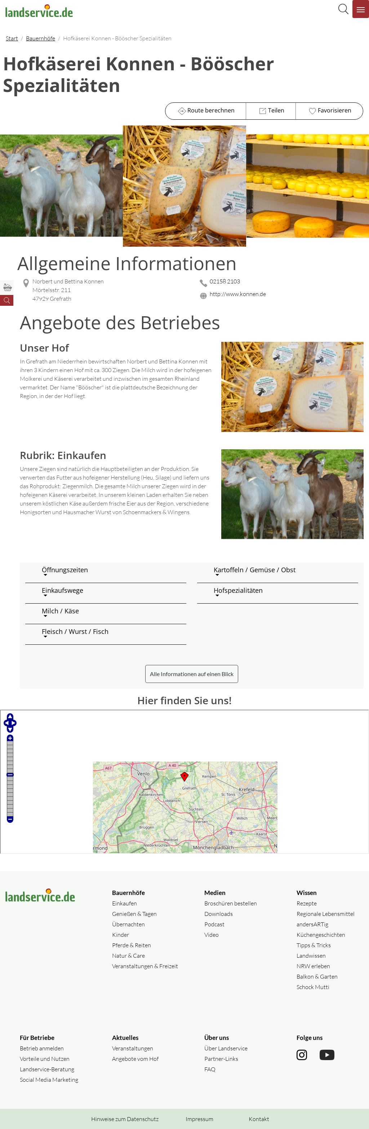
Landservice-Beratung (47, 1069)
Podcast (214, 924)
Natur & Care (128, 955)
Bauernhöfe (40, 38)
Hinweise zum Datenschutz (125, 1119)
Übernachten (128, 924)
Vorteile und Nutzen (45, 1058)
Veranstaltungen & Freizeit (145, 966)
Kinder (120, 934)
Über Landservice (226, 1048)
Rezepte (307, 903)
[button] (111, 572)
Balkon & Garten (317, 976)
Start (12, 38)
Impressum (199, 1119)
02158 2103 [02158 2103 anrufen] (225, 281)
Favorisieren (329, 111)
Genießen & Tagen (134, 913)
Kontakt (259, 1119)
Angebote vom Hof (135, 1058)
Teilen (270, 111)
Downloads (218, 913)
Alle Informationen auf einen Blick (192, 673)
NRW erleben (313, 966)
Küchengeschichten (321, 934)
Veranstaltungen (132, 1048)
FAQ (209, 1069)
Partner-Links (221, 1058)
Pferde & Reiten (131, 945)
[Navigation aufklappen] (360, 9)
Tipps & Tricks (314, 945)
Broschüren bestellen (230, 903)
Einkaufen (124, 903)
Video (211, 934)
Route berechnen (206, 111)
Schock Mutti (313, 987)
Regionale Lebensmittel (326, 913)
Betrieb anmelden (42, 1048)
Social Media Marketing (49, 1079)
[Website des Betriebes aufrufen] (280, 296)
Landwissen (311, 955)
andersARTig (312, 924)
